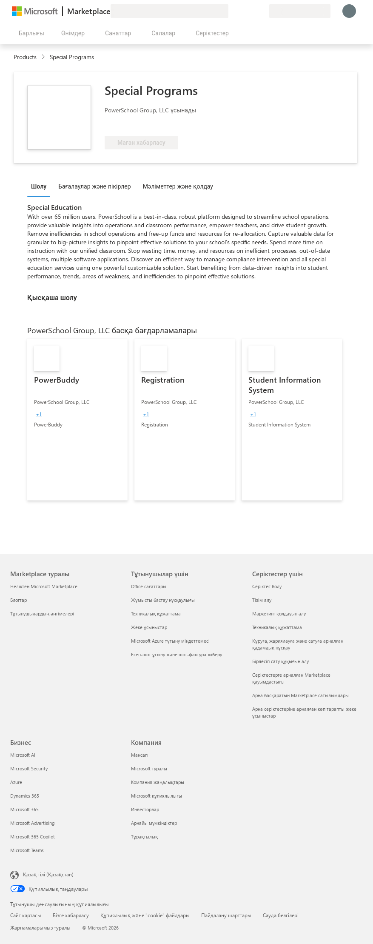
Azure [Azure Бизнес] (16, 782)
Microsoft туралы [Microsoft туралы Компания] (149, 768)
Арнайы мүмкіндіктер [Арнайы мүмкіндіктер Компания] (154, 823)
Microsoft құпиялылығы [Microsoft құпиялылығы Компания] (156, 795)
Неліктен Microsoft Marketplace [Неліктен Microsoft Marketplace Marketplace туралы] (43, 586)
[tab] (40, 186)
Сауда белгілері (281, 915)
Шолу (38, 186)
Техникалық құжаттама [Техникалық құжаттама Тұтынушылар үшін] (156, 613)
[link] (77, 420)
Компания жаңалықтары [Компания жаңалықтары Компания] (157, 782)
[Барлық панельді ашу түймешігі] (30, 33)
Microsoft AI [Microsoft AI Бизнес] (22, 755)
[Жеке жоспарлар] (262, 11)
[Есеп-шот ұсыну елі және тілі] (299, 11)
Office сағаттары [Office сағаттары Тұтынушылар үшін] (148, 586)
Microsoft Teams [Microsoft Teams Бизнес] (27, 850)
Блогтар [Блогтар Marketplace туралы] (18, 600)
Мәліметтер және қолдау (178, 186)
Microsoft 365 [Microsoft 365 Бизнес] (24, 809)
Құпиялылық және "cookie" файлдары (145, 915)
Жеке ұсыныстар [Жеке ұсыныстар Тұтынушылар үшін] (149, 627)
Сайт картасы (25, 915)
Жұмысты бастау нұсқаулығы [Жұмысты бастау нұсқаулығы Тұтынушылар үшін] (163, 600)
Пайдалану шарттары (226, 915)
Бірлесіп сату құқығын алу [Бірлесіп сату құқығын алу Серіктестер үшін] (280, 661)
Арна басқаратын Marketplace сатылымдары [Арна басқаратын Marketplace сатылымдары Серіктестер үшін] (300, 695)
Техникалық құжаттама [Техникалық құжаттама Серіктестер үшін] (277, 627)
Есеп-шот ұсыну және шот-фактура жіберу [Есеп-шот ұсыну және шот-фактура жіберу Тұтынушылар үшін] (176, 654)
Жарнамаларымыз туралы (40, 927)
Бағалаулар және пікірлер (94, 186)
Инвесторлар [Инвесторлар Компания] (145, 809)
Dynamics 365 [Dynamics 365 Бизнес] (24, 795)
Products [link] (25, 57)
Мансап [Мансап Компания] (139, 755)
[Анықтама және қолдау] (242, 11)
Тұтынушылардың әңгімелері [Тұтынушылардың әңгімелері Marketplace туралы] (42, 613)
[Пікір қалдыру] (231, 11)
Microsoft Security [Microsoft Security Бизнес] (29, 768)
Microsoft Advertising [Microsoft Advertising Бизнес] (32, 823)
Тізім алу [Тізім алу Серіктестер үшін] (261, 600)
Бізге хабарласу (71, 915)
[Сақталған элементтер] (252, 11)
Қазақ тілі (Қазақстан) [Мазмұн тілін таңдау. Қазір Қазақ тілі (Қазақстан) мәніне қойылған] (48, 874)
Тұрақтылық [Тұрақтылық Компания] (144, 836)
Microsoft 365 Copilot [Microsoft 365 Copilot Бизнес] (32, 836)
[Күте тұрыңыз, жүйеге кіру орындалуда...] (349, 11)
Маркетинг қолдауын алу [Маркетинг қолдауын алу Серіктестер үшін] (279, 613)
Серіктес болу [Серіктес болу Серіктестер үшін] (267, 586)
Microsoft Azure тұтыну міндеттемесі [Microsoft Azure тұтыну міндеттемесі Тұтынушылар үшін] (170, 641)
